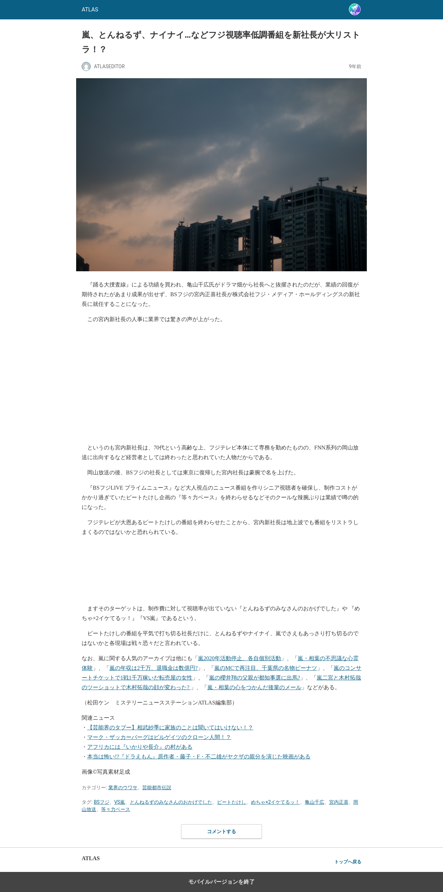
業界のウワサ (122, 787)
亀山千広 (314, 802)
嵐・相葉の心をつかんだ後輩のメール (254, 687)
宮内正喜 (339, 802)
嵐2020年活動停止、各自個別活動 (239, 658)
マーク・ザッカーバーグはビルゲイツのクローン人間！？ (159, 737)
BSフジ (101, 802)
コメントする (221, 831)
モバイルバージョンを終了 (221, 882)
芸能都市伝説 (156, 787)
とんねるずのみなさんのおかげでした (171, 802)
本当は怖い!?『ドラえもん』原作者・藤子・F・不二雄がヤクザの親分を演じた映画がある (198, 756)
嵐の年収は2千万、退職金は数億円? (153, 668)
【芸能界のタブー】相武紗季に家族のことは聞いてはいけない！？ (170, 727)
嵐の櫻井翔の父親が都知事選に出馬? (254, 678)
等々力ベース (115, 809)
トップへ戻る (347, 861)
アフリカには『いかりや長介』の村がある (139, 747)
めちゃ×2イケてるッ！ (275, 802)
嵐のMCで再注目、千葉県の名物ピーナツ (265, 668)
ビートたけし (231, 802)
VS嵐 (119, 802)
